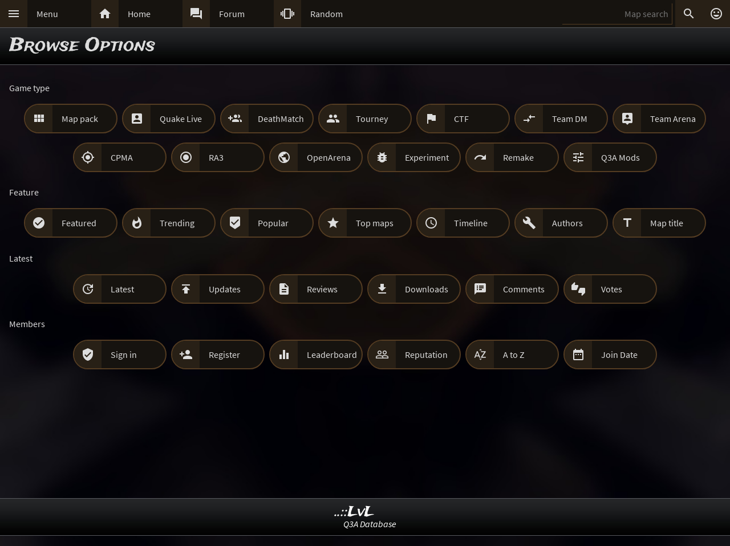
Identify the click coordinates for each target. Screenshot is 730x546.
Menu (47, 13)
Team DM (569, 118)
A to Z (514, 354)
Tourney (372, 118)
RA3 (216, 157)
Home (139, 13)
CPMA (122, 157)
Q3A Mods (620, 157)
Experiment (427, 157)
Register (224, 354)
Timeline (471, 223)
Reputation (426, 354)
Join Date (619, 354)
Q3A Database (369, 523)
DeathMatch (281, 118)
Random (326, 13)
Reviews (322, 289)
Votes (611, 289)
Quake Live (181, 118)
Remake (518, 157)
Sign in (124, 354)
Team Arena (673, 118)
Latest (122, 289)
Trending (177, 223)
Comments (524, 289)
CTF (461, 118)
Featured (79, 223)
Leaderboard (332, 354)
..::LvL (354, 512)
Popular (273, 223)
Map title (666, 223)
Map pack (80, 118)
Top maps (375, 223)
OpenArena (329, 157)
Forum (232, 13)
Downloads (426, 289)
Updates (225, 289)
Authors (567, 223)
